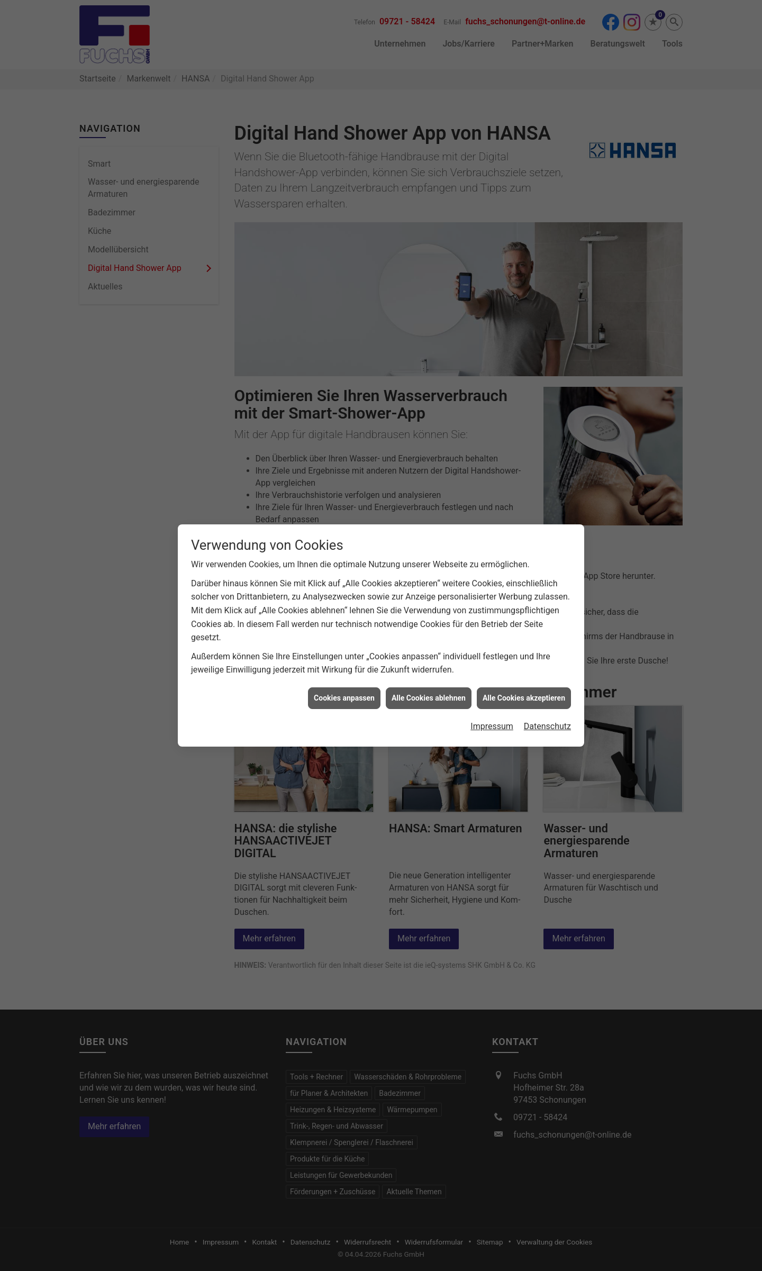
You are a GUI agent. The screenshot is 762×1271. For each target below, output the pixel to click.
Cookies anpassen (344, 680)
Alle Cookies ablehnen (429, 680)
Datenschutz (547, 709)
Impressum (491, 709)
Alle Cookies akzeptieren (524, 680)
